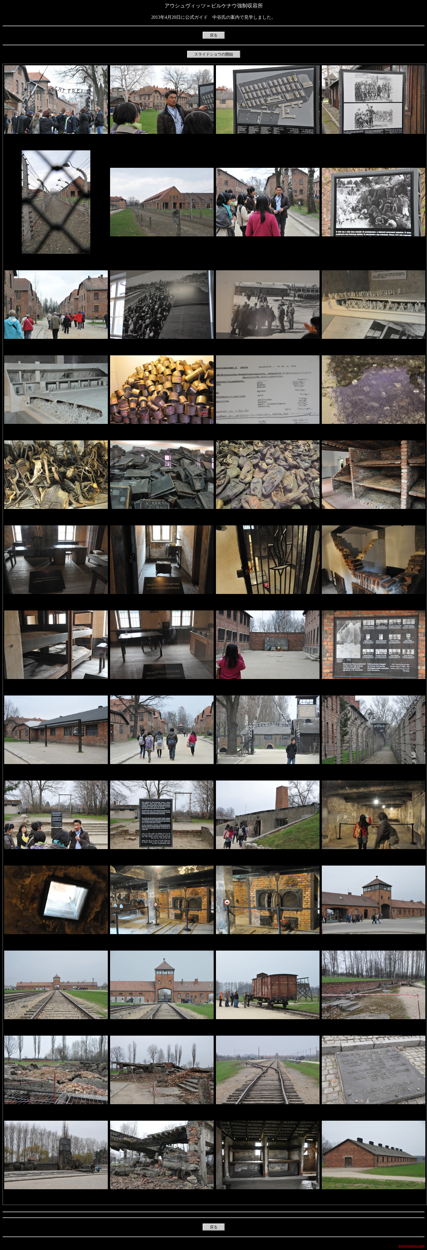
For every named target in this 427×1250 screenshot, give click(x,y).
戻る (214, 35)
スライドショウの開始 (213, 54)
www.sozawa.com (411, 1245)
